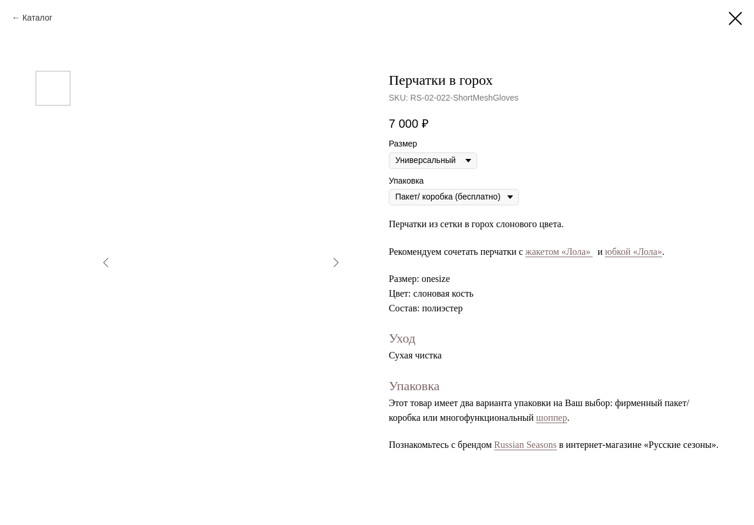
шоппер (551, 418)
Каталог (37, 17)
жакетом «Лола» (559, 252)
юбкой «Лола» (633, 252)
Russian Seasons (525, 445)
